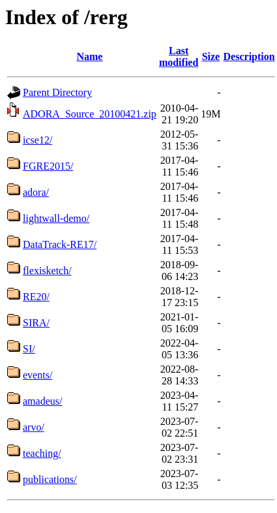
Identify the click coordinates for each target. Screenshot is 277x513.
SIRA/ (36, 322)
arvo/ (33, 427)
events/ (37, 375)
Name (89, 56)
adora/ (36, 192)
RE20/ (36, 296)
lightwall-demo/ (56, 218)
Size (211, 56)
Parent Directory (57, 92)
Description (249, 56)
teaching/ (42, 453)
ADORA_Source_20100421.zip (89, 113)
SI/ (29, 348)
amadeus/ (42, 401)
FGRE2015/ (48, 166)
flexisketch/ (47, 270)
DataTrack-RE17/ (59, 244)
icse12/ (37, 140)
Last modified (178, 56)
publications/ (50, 479)
